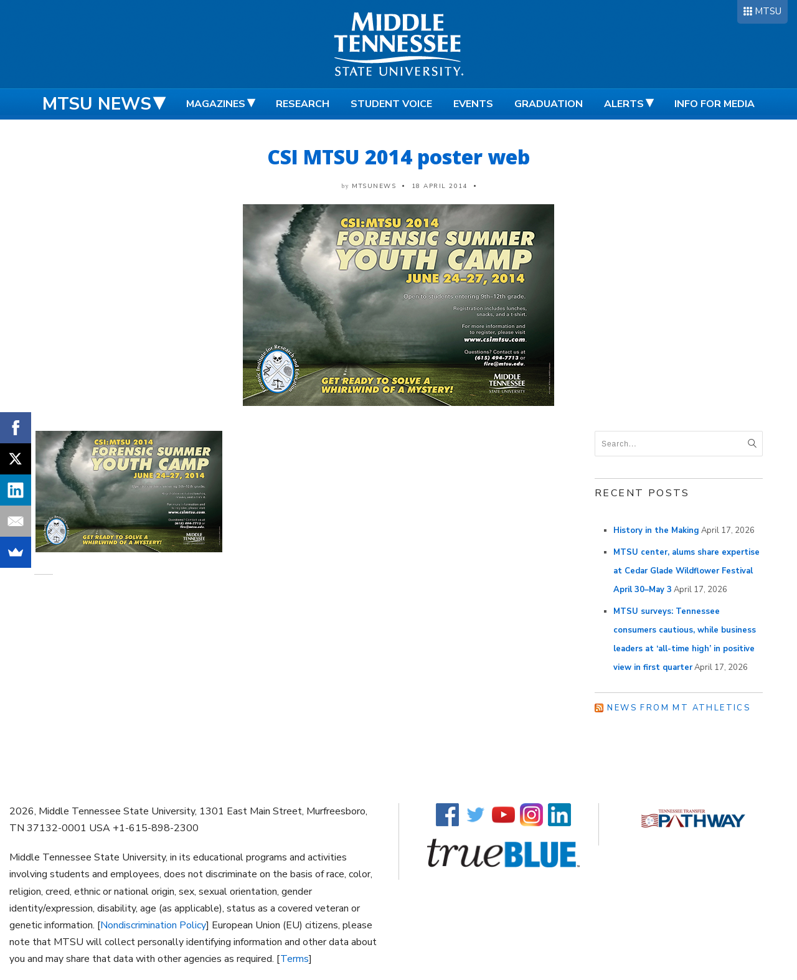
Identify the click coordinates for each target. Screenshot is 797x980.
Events (473, 104)
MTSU (768, 11)
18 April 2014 (440, 186)
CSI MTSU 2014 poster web (398, 156)
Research (302, 104)
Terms (294, 959)
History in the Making (656, 530)
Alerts (624, 104)
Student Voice (391, 104)
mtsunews (374, 186)
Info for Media (714, 104)
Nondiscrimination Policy (153, 925)
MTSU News (96, 104)
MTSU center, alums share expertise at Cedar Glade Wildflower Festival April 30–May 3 (686, 571)
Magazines (215, 104)
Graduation (548, 104)
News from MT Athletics (678, 708)
